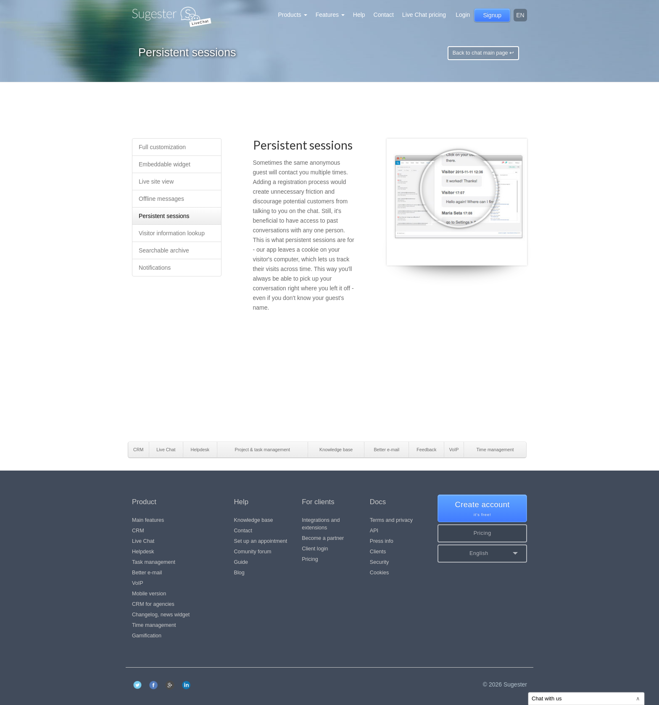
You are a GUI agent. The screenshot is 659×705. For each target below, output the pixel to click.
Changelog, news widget (161, 615)
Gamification (146, 636)
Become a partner (323, 538)
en (520, 15)
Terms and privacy (391, 520)
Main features (148, 520)
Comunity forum (253, 552)
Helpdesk (143, 552)
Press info (381, 541)
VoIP (137, 583)
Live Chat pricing (424, 14)
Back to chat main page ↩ (483, 53)
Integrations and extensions (321, 524)
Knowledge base (253, 520)
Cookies (379, 573)
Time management (154, 625)
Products (292, 14)
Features (330, 14)
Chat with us (586, 698)
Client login (315, 549)
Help (359, 14)
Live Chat (143, 541)
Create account (482, 509)
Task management (153, 562)
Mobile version (149, 594)
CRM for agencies (153, 604)
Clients (378, 552)
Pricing (310, 559)
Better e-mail (147, 573)
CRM (138, 531)
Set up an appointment (260, 541)
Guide (241, 562)
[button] (482, 554)
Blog (239, 573)
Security (379, 562)
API (374, 531)
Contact (384, 14)
